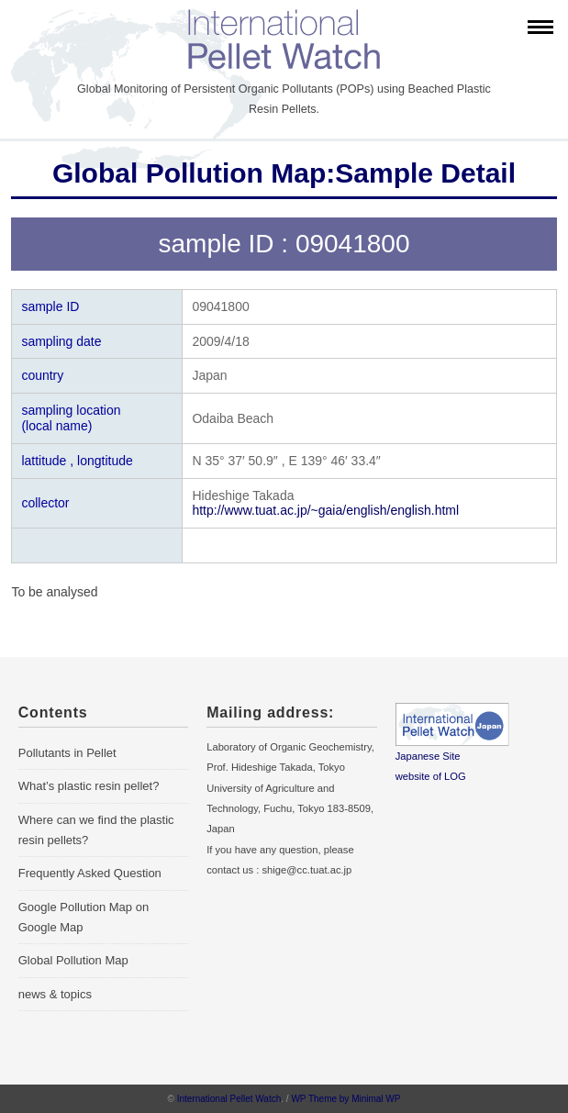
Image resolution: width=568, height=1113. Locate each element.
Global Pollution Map (73, 960)
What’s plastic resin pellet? (89, 786)
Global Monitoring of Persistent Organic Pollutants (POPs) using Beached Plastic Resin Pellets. (284, 99)
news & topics (55, 994)
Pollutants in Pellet (67, 753)
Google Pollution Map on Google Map (83, 917)
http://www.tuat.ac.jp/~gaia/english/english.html (325, 510)
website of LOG (430, 776)
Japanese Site (428, 756)
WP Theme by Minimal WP (345, 1099)
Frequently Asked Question (89, 873)
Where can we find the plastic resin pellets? (96, 830)
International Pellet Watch (229, 1099)
